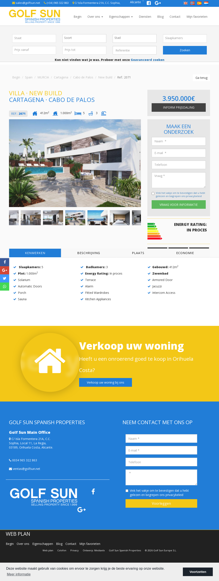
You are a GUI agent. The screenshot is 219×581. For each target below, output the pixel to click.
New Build (105, 77)
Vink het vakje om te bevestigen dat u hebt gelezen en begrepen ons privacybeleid (180, 194)
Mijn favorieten (196, 17)
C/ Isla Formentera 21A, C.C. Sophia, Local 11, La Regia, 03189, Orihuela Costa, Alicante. (31, 443)
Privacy (74, 550)
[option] (75, 163)
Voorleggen (161, 503)
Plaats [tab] (138, 253)
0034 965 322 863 (23, 460)
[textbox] (85, 37)
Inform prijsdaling (178, 107)
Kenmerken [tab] (35, 253)
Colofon (61, 550)
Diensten (145, 17)
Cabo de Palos (83, 77)
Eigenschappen (121, 17)
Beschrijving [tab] (88, 253)
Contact (175, 17)
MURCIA (43, 77)
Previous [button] (10, 163)
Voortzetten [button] (197, 572)
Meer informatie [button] (19, 574)
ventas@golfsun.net (24, 469)
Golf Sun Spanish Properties (125, 550)
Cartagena (61, 77)
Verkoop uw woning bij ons (105, 382)
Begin (77, 17)
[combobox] (84, 38)
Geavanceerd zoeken (147, 60)
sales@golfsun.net (26, 3)
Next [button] (140, 163)
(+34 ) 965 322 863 (56, 3)
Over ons (95, 17)
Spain (29, 77)
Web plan (48, 550)
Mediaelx (99, 550)
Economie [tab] (185, 253)
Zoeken (185, 50)
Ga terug (201, 78)
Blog (160, 17)
